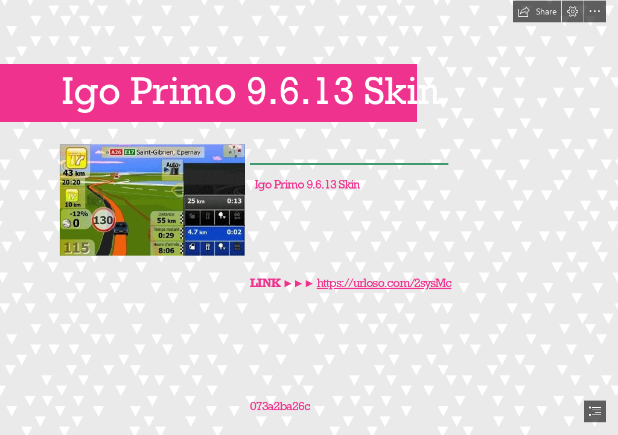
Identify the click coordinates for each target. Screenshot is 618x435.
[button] (537, 11)
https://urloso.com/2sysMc (384, 283)
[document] (309, 217)
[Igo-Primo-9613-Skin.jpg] (151, 200)
